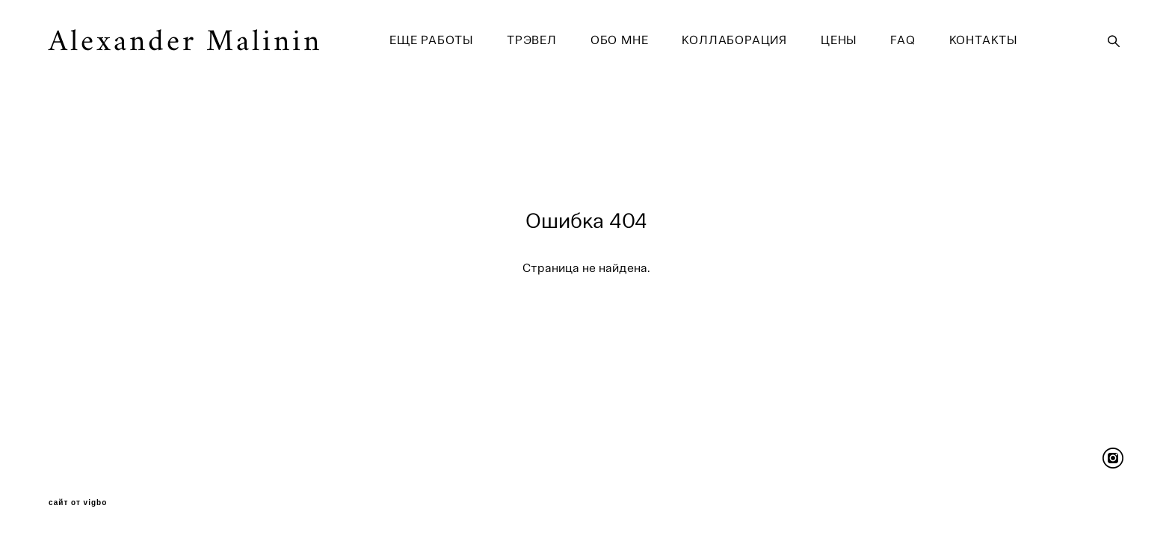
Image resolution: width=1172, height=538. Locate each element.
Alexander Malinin (185, 41)
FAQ (902, 40)
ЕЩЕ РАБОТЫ (431, 40)
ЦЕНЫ (839, 40)
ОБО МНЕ (619, 40)
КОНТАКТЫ (983, 40)
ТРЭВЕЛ (532, 40)
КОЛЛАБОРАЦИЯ (734, 40)
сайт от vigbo (78, 503)
